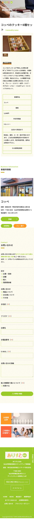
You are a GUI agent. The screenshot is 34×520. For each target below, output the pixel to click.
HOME (5, 498)
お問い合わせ (8, 505)
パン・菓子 (20, 226)
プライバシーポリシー (22, 505)
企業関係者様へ (24, 502)
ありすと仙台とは (11, 502)
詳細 (10, 219)
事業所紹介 (27, 498)
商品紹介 (19, 498)
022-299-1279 (12, 213)
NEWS (12, 498)
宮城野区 (6, 226)
